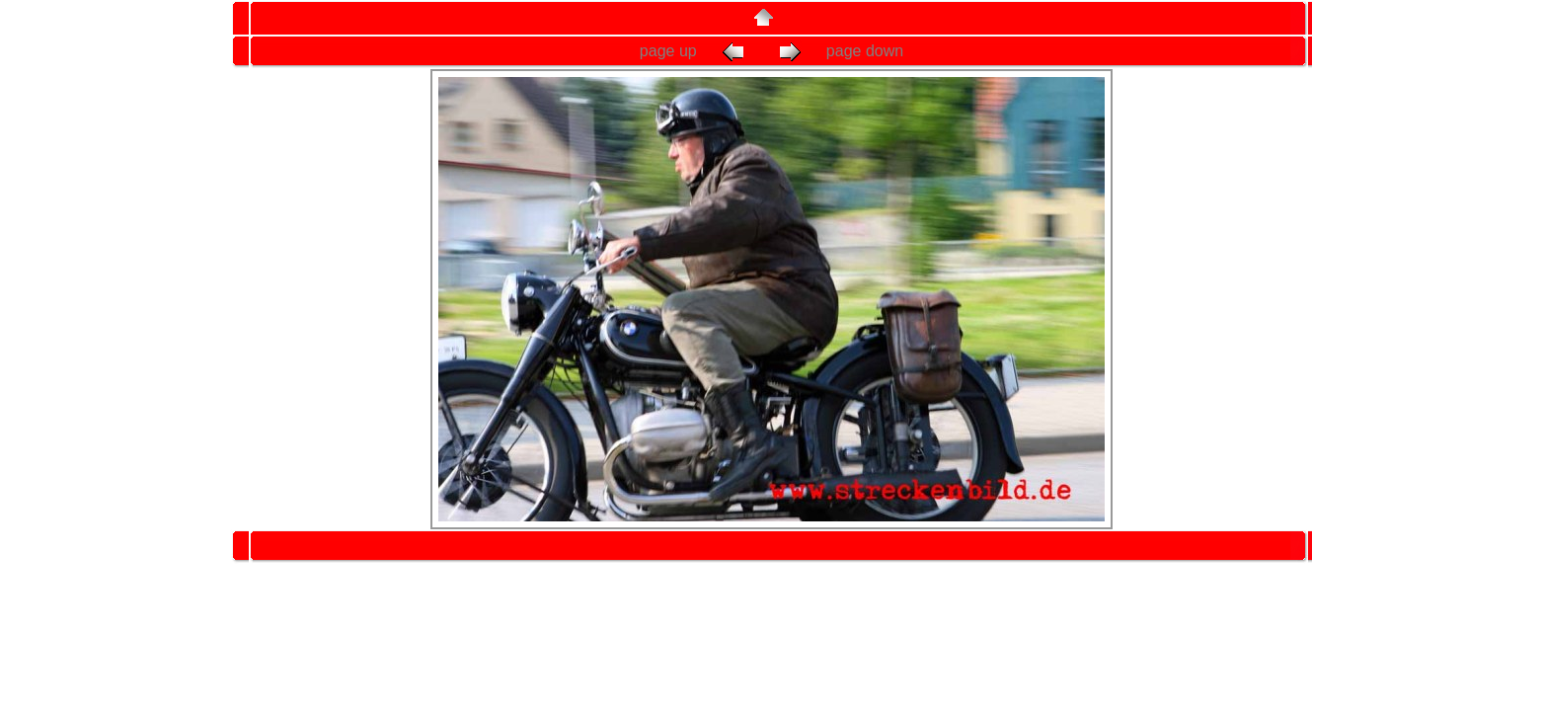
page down (839, 50)
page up (696, 50)
